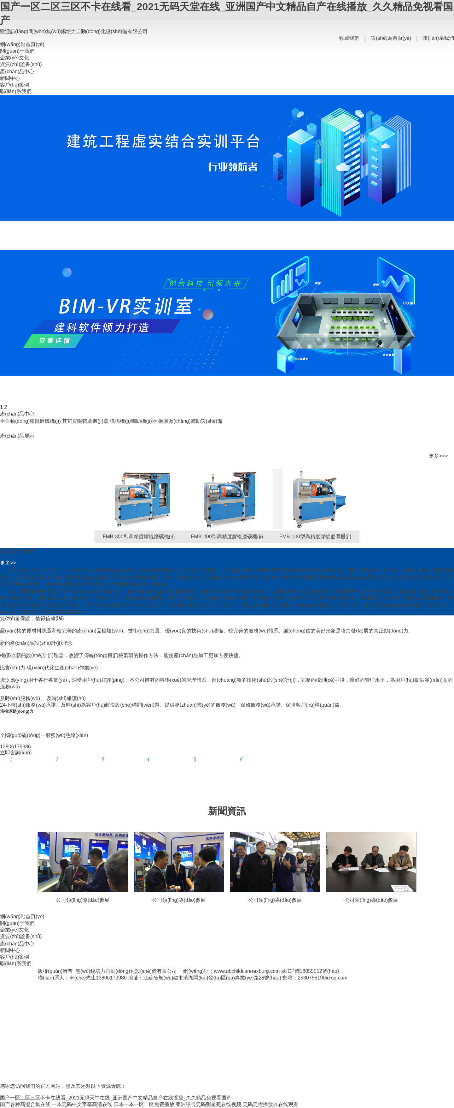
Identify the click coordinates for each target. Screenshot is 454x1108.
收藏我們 (349, 38)
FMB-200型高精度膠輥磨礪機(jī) (227, 536)
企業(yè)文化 (14, 57)
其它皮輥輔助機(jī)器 (85, 421)
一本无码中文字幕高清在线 (82, 1104)
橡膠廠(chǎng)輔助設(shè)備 (190, 421)
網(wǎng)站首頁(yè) (22, 44)
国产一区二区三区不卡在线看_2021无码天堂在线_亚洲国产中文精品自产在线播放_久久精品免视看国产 (115, 1097)
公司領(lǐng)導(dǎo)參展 (82, 900)
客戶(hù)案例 (14, 84)
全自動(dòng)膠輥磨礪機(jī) (30, 421)
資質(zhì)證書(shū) (21, 64)
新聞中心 (10, 78)
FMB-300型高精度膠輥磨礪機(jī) (139, 536)
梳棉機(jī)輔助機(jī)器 (133, 421)
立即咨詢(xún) (16, 752)
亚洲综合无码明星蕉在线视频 (208, 1104)
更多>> (8, 563)
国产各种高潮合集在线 (25, 1104)
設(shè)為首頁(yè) (391, 38)
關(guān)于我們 (17, 51)
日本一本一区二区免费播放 (144, 1104)
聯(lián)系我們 (438, 38)
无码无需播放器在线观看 (270, 1104)
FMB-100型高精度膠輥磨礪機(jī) (315, 536)
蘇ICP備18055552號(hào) (310, 971)
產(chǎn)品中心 (17, 71)
